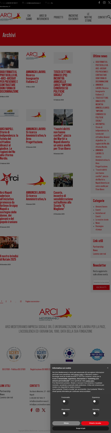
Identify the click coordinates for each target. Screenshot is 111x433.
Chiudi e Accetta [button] (95, 423)
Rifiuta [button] (66, 423)
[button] (108, 368)
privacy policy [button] (78, 374)
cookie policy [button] (90, 381)
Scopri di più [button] (80, 428)
